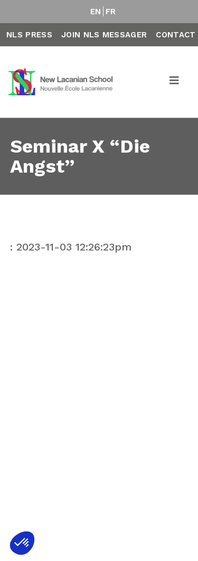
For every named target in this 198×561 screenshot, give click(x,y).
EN (95, 11)
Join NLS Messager (104, 34)
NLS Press (29, 34)
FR (111, 11)
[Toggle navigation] (175, 82)
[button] (22, 543)
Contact (175, 34)
